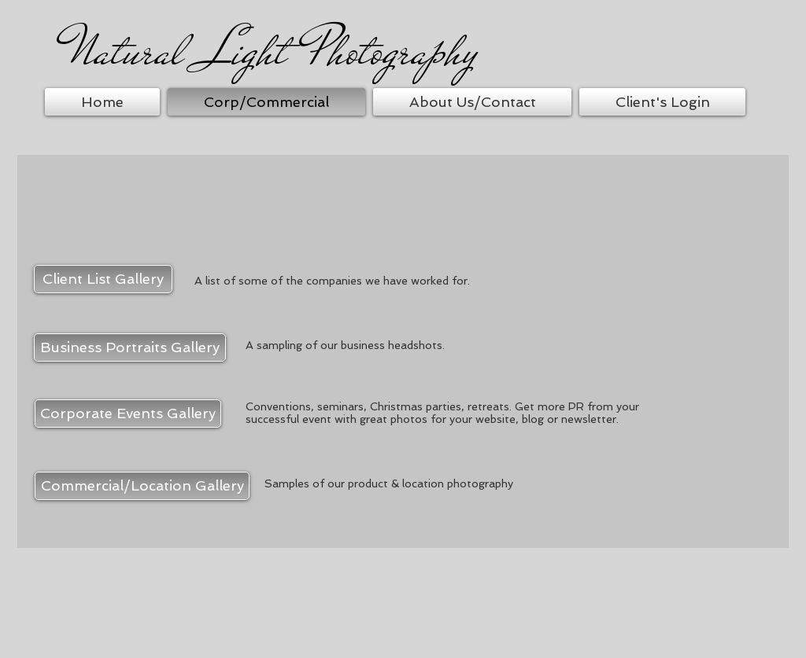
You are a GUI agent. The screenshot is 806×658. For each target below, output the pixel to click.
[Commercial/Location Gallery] (142, 486)
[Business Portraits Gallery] (130, 347)
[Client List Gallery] (103, 279)
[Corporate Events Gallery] (128, 413)
